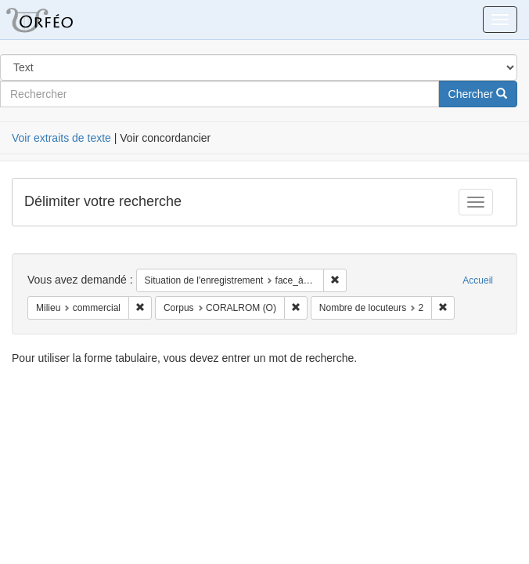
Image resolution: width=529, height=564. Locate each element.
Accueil (477, 280)
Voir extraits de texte (61, 138)
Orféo (58, 19)
